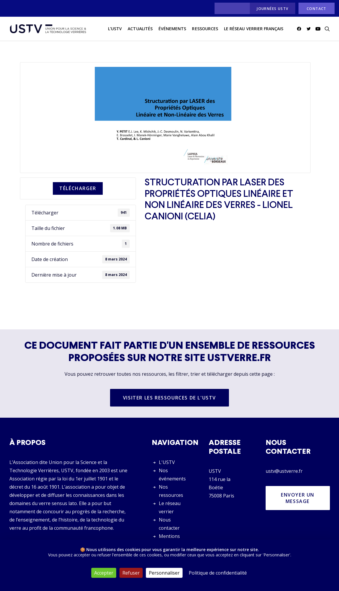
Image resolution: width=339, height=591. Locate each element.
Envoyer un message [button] (298, 498)
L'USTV (167, 462)
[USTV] (47, 29)
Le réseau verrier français (253, 29)
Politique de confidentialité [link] (218, 573)
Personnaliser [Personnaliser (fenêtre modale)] (164, 573)
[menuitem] (231, 8)
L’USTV (115, 29)
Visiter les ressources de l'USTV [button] (169, 398)
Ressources (205, 29)
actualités (140, 29)
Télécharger (77, 188)
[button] (300, 29)
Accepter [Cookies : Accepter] (103, 573)
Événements (172, 29)
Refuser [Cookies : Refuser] (131, 573)
